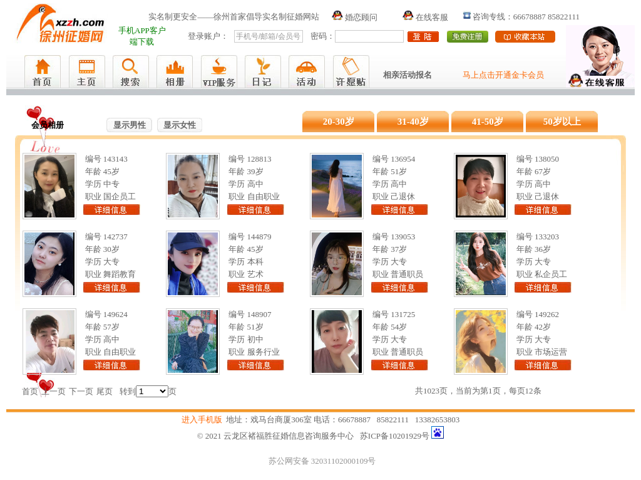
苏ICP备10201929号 (394, 436)
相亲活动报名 (407, 75)
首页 (30, 391)
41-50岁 (487, 122)
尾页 (104, 391)
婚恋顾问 (354, 17)
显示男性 (129, 125)
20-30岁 (338, 122)
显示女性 (179, 125)
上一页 (53, 391)
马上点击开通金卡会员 (503, 75)
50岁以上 (562, 122)
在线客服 (425, 17)
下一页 (81, 391)
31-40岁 (413, 122)
